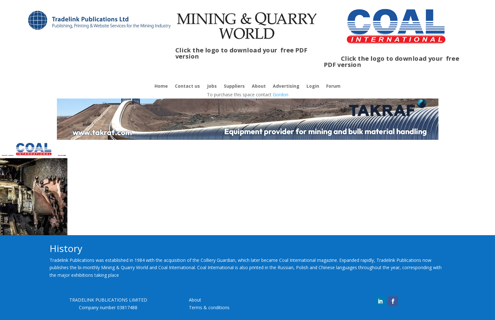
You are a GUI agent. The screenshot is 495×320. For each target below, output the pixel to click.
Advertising (286, 86)
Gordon (280, 95)
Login (312, 86)
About (259, 86)
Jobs (212, 86)
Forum (333, 86)
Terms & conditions (209, 307)
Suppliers (234, 86)
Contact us (187, 86)
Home (161, 86)
